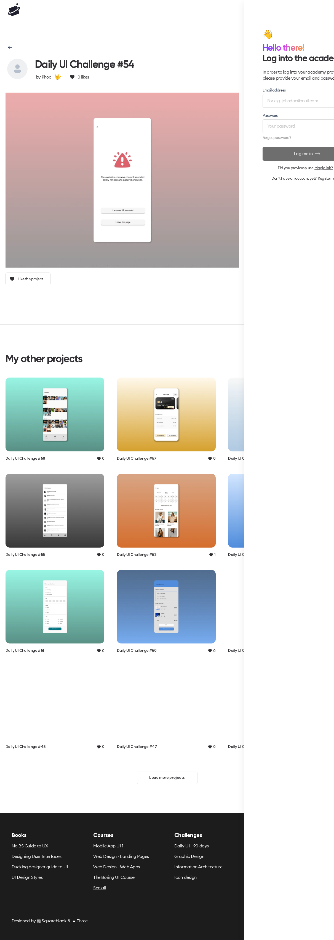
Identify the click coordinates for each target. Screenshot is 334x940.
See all (99, 887)
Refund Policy (261, 856)
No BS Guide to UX (30, 846)
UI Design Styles (27, 877)
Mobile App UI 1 (108, 846)
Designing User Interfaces (37, 856)
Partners (256, 877)
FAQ (252, 866)
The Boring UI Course (113, 877)
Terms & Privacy (263, 846)
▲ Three (80, 920)
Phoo (46, 77)
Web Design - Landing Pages (121, 856)
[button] (10, 47)
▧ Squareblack (51, 920)
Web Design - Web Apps (116, 866)
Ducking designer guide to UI (40, 866)
